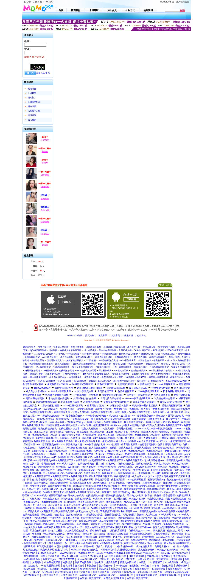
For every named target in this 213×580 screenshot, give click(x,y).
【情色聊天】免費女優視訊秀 (96, 374)
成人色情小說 (90, 350)
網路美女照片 (37, 360)
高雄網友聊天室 (32, 357)
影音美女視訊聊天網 (158, 377)
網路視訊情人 (29, 347)
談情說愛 (32, 115)
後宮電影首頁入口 (55, 360)
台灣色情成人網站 (103, 357)
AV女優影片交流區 (90, 353)
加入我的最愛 (182, 2)
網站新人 (32, 97)
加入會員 (115, 335)
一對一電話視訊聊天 (122, 367)
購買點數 (89, 335)
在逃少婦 (45, 210)
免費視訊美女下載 (140, 374)
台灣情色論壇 (144, 360)
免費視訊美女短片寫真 (112, 377)
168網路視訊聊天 (61, 367)
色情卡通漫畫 (184, 353)
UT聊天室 (60, 353)
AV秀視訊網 (158, 350)
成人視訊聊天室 (43, 367)
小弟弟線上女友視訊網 (114, 347)
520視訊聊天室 (103, 367)
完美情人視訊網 (60, 347)
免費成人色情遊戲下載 (70, 350)
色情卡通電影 (77, 347)
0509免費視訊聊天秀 (86, 370)
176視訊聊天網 (121, 370)
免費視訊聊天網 (135, 364)
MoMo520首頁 (167, 2)
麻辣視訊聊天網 (32, 370)
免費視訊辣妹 (119, 364)
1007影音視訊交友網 (43, 353)
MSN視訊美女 (64, 381)
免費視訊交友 (178, 364)
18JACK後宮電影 (175, 350)
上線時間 (32, 93)
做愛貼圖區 (158, 360)
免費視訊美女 (104, 364)
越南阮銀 (45, 198)
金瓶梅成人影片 (93, 347)
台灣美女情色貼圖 (166, 347)
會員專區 (102, 335)
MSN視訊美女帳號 (46, 381)
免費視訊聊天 (152, 364)
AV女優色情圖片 (50, 357)
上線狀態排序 (34, 102)
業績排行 (32, 88)
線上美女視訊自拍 (57, 377)
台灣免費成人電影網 (128, 353)
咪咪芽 (45, 163)
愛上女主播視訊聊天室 (82, 367)
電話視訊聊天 (140, 367)
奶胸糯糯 (45, 186)
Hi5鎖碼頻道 (73, 353)
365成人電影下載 (142, 350)
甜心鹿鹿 (45, 221)
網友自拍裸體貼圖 (107, 350)
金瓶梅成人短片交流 (150, 353)
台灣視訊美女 (75, 377)
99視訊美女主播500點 (135, 377)
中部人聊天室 (149, 347)
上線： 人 (37, 261)
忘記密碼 (45, 73)
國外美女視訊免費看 (160, 374)
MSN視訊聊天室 (128, 360)
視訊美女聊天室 (52, 374)
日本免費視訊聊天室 (159, 367)
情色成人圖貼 (140, 357)
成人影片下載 (133, 347)
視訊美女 (141, 381)
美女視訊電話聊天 (38, 377)
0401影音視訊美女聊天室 (160, 370)
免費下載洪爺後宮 (74, 360)
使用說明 (128, 335)
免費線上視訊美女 (120, 374)
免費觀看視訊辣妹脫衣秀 (41, 364)
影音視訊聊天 (105, 370)
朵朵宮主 (45, 233)
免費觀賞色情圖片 (123, 357)
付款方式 (141, 335)
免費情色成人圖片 (84, 357)
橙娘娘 (45, 151)
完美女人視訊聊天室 (180, 367)
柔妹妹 (45, 245)
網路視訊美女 (36, 374)
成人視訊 (32, 119)
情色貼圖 (53, 350)
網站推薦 (32, 106)
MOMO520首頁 (74, 335)
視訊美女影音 (80, 381)
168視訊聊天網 (49, 370)
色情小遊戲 (174, 357)
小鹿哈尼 (45, 140)
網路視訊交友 (176, 377)
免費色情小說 (44, 347)
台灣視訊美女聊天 (71, 374)
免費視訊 (165, 364)
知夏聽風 (45, 175)
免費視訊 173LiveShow (100, 381)
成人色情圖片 (66, 357)
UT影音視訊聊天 (156, 381)
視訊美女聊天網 (138, 370)
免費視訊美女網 (91, 377)
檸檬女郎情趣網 (109, 353)
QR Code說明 (165, 285)
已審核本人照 (34, 111)
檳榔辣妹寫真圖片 (157, 357)
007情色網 (91, 360)
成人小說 (171, 360)
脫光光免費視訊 (62, 364)
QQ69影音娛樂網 (38, 350)
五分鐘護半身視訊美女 (123, 381)
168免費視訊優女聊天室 (84, 364)
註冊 (38, 73)
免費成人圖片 (168, 353)
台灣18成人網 (125, 350)
